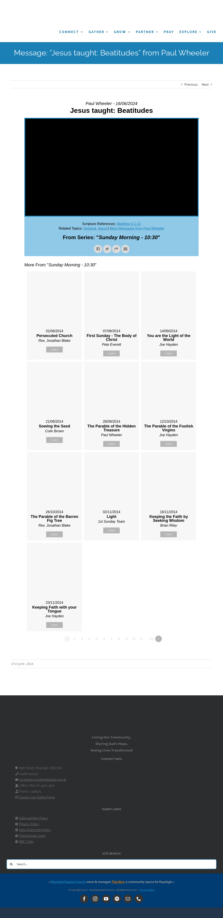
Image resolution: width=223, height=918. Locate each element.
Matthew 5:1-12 (129, 224)
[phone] (138, 899)
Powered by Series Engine (182, 650)
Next (205, 84)
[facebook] (84, 899)
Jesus (102, 228)
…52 (150, 639)
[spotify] (117, 899)
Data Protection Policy (35, 830)
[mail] (127, 899)
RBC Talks (26, 841)
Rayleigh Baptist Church (68, 882)
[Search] (11, 864)
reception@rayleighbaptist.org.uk (42, 779)
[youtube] (106, 899)
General (89, 228)
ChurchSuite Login (32, 836)
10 (134, 639)
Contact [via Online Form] (37, 797)
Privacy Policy (29, 824)
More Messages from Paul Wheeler (137, 228)
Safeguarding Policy (33, 818)
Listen (54, 349)
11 (141, 639)
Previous (191, 84)
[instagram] (95, 899)
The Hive (118, 882)
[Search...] (111, 864)
